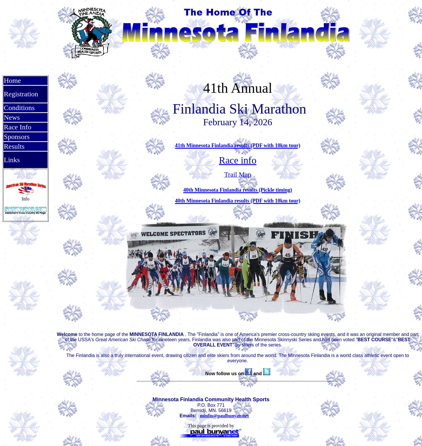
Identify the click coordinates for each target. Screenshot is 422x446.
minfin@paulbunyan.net (224, 415)
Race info (237, 160)
